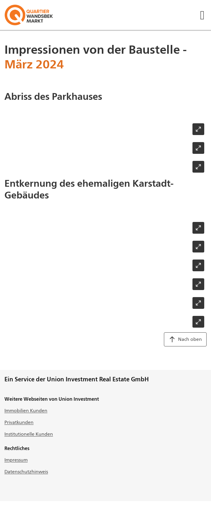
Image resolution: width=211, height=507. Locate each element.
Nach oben (185, 339)
